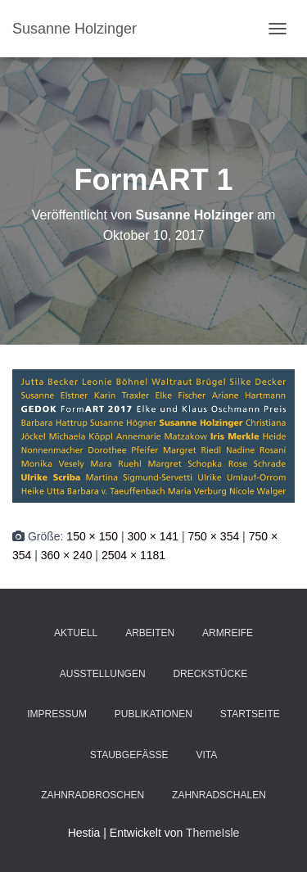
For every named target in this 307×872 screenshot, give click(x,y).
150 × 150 (92, 536)
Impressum (57, 714)
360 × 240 (67, 555)
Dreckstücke (210, 674)
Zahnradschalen (219, 795)
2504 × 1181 (133, 555)
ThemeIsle (212, 832)
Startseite (250, 714)
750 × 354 (214, 536)
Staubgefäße (129, 755)
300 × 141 (152, 536)
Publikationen (153, 714)
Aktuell (75, 633)
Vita (206, 755)
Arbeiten (149, 633)
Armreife (227, 633)
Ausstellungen (103, 674)
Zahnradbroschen (92, 795)
